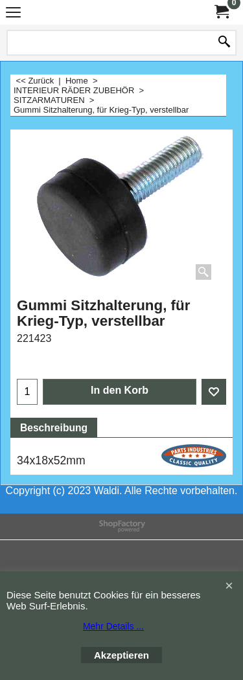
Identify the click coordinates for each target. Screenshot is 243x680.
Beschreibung (53, 427)
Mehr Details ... (113, 626)
